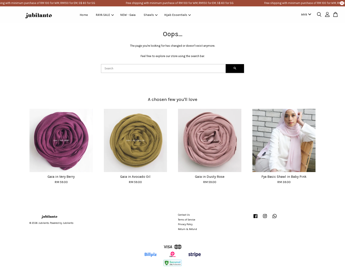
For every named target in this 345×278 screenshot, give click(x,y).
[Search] (163, 68)
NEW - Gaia (128, 15)
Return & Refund (187, 229)
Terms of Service (186, 219)
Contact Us (184, 214)
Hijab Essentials (177, 15)
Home (84, 15)
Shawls (151, 15)
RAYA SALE (105, 15)
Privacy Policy (185, 224)
